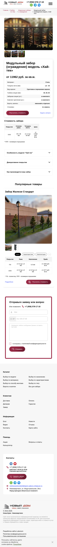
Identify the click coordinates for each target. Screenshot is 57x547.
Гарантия (32, 407)
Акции (5, 445)
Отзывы (32, 427)
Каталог (6, 375)
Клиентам (7, 399)
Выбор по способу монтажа (13, 386)
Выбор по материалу (10, 383)
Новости (32, 424)
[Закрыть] (52, 542)
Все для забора (34, 389)
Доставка (6, 404)
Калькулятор (7, 448)
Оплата (31, 404)
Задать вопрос (45, 113)
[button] (5, 184)
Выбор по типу (12, 11)
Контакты (6, 431)
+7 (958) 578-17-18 (35, 2)
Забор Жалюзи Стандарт (19, 191)
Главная (5, 10)
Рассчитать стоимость (17, 113)
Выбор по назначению (37, 380)
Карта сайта (33, 431)
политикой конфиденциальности (34, 346)
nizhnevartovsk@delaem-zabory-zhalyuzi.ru (26, 489)
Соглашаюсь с (29, 346)
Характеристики (28, 254)
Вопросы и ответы (35, 445)
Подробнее (17, 544)
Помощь (6, 440)
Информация (8, 419)
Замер (5, 410)
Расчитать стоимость (40, 282)
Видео (5, 427)
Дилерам (6, 407)
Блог (5, 424)
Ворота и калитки (9, 389)
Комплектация (41, 254)
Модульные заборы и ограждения (24, 11)
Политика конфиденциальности (14, 537)
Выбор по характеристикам (39, 383)
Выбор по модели (9, 380)
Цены (17, 254)
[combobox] (12, 319)
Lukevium (19, 534)
